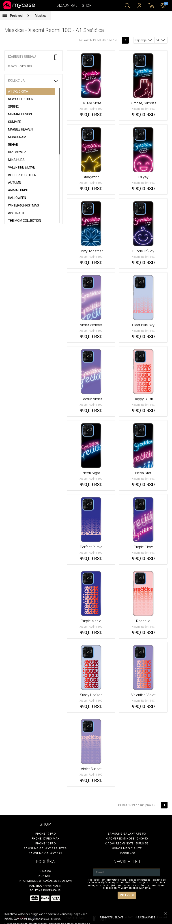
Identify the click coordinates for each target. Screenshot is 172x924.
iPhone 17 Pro (45, 833)
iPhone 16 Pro (45, 843)
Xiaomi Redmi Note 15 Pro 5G (127, 843)
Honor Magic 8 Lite (127, 848)
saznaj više (146, 917)
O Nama (45, 871)
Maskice (41, 15)
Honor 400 (127, 853)
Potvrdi (127, 895)
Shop (87, 5)
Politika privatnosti (45, 885)
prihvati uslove (111, 917)
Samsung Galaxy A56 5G (127, 833)
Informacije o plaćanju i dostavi (45, 880)
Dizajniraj (66, 5)
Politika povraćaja (45, 890)
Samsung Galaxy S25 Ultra (45, 848)
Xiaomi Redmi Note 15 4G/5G (127, 838)
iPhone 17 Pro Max (45, 838)
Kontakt (45, 876)
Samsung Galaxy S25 (45, 853)
